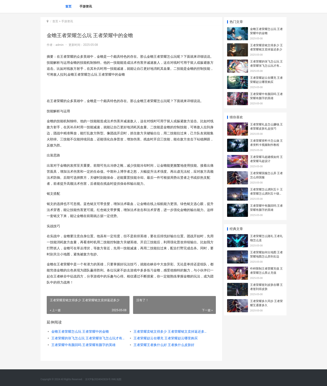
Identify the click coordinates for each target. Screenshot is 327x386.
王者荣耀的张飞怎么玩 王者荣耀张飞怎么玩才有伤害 (87, 338)
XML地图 (116, 379)
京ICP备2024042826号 (97, 379)
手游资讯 (85, 6)
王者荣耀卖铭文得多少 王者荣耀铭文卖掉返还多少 (168, 332)
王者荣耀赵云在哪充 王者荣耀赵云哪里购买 (164, 338)
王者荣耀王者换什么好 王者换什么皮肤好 (162, 345)
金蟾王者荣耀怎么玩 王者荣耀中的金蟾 (80, 332)
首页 (68, 6)
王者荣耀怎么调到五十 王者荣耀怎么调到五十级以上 (266, 193)
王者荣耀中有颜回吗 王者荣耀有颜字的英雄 (83, 345)
